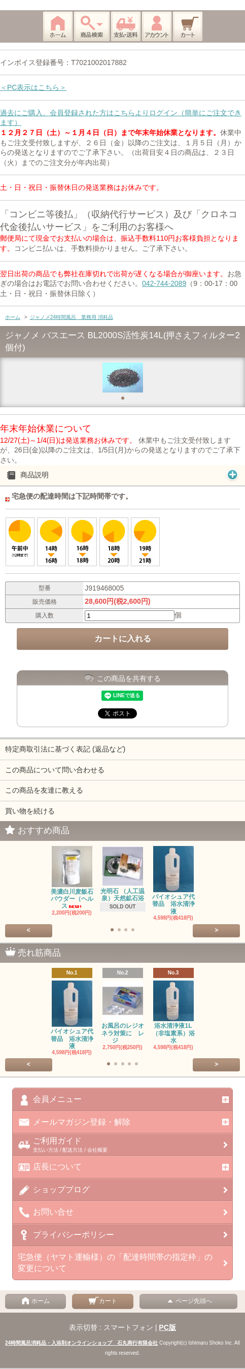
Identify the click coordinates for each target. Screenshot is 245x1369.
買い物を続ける (30, 811)
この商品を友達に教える (44, 790)
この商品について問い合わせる (54, 770)
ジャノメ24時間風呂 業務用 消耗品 (71, 317)
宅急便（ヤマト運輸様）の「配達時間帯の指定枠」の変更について (115, 1263)
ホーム (12, 317)
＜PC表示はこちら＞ (33, 87)
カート (103, 1301)
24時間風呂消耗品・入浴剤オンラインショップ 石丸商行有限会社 (81, 1343)
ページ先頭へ (188, 1301)
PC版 (167, 1327)
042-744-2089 (164, 283)
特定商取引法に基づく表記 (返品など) (65, 749)
